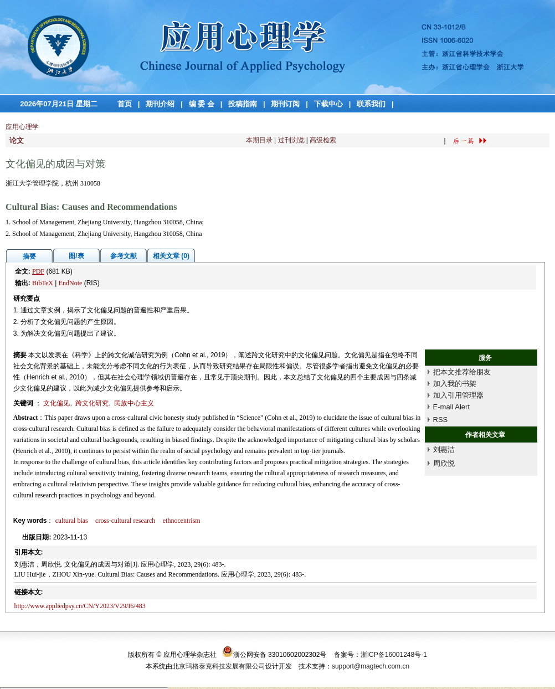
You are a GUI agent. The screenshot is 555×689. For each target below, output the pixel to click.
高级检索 (323, 140)
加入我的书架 (454, 383)
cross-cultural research (125, 521)
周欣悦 (444, 463)
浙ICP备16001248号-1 (394, 655)
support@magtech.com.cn (370, 666)
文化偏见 (56, 403)
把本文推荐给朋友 (462, 372)
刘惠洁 (444, 449)
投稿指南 (242, 104)
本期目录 (259, 140)
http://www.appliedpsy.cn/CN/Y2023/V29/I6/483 (80, 606)
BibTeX (42, 283)
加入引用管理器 (458, 395)
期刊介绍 (160, 104)
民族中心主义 (134, 403)
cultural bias (71, 521)
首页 (124, 104)
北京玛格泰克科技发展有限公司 (218, 666)
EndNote (71, 283)
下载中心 (328, 104)
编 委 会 (201, 104)
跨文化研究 (92, 403)
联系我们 (371, 104)
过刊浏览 (291, 140)
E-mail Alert (451, 407)
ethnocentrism (182, 521)
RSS (440, 419)
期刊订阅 (285, 104)
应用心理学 (22, 127)
